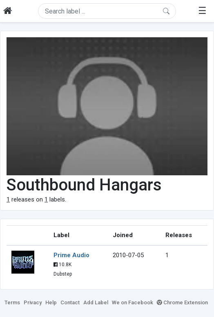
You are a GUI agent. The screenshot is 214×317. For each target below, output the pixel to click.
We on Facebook (132, 302)
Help (51, 302)
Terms (12, 302)
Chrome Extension (182, 302)
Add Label (95, 302)
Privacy (33, 302)
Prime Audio (71, 255)
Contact (70, 302)
